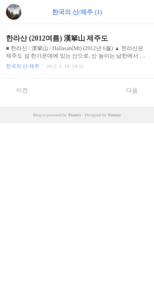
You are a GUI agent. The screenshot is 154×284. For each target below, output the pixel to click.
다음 (136, 89)
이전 (18, 89)
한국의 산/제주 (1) (77, 12)
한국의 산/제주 (22, 66)
